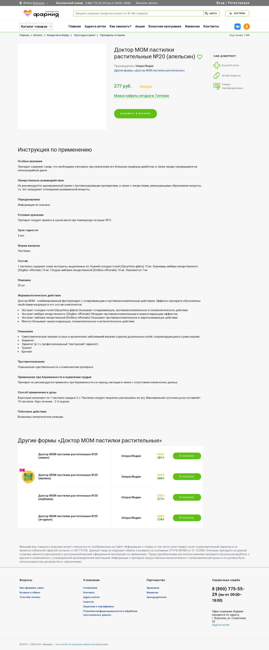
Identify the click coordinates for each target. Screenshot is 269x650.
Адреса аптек (95, 26)
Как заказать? (120, 26)
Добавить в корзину (135, 114)
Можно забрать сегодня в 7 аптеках (141, 96)
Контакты (211, 26)
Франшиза (153, 587)
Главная (75, 26)
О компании (90, 587)
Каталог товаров (34, 26)
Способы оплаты (30, 597)
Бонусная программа (165, 26)
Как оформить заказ (32, 587)
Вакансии (192, 26)
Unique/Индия (131, 456)
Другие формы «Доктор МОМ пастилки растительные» (149, 70)
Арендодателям (156, 597)
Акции (140, 26)
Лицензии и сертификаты (98, 606)
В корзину (187, 455)
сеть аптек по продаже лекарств (75, 644)
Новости (88, 601)
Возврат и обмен (30, 592)
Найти (210, 13)
